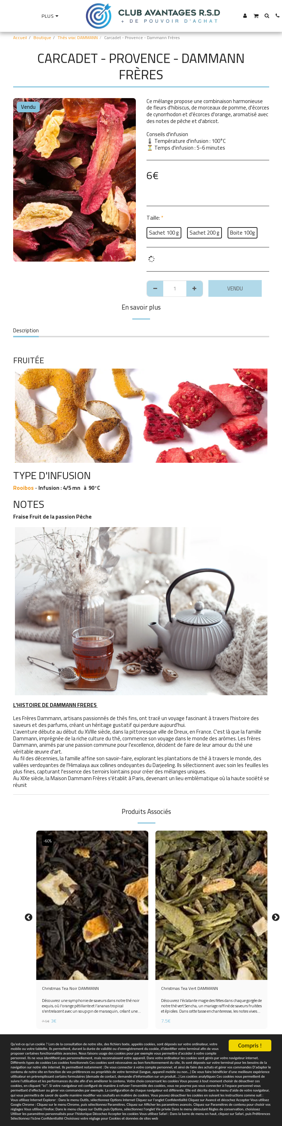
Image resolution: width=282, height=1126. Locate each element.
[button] (256, 15)
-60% (49, 840)
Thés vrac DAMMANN (78, 37)
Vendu (235, 288)
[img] (92, 905)
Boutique (42, 37)
